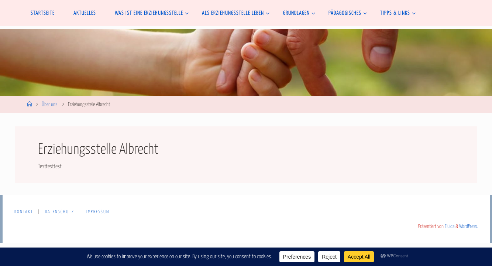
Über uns (49, 104)
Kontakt (23, 212)
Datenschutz (59, 212)
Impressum (97, 212)
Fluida (449, 226)
